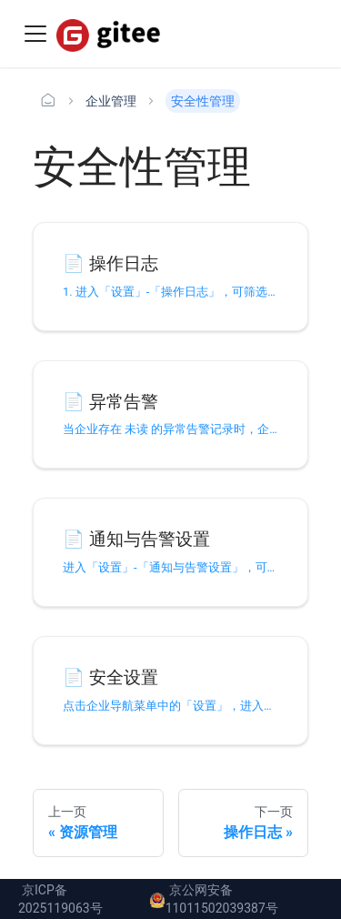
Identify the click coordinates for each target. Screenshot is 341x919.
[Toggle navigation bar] (35, 33)
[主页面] (48, 101)
